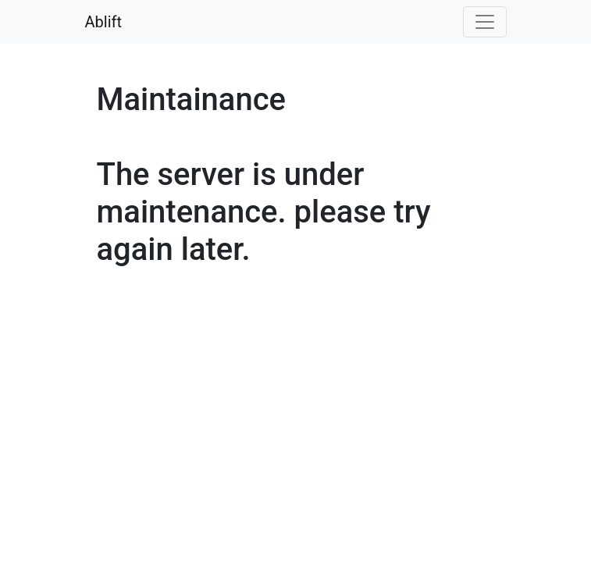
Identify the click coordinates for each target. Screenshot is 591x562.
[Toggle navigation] (485, 21)
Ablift (104, 21)
